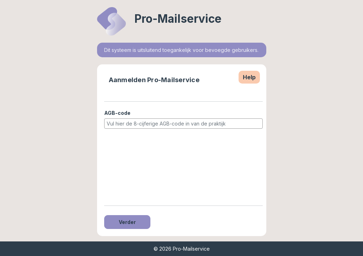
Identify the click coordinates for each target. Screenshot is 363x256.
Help (249, 77)
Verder (127, 222)
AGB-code (117, 113)
